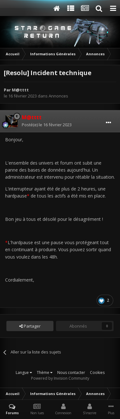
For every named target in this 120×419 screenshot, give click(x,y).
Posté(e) (47, 125)
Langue (24, 372)
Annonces (58, 96)
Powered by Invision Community (60, 378)
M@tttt (20, 90)
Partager (30, 326)
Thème (44, 372)
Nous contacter (71, 372)
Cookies (97, 372)
